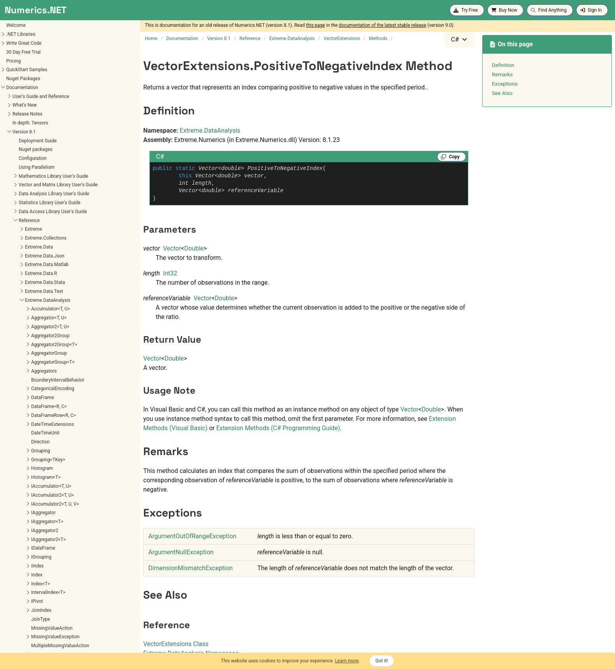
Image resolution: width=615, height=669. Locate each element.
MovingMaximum (38, 233)
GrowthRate (32, 197)
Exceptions (505, 84)
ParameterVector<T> (28, 29)
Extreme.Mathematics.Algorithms (36, 449)
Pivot (12, 38)
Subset (14, 91)
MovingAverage (36, 215)
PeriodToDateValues (41, 286)
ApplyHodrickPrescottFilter (48, 135)
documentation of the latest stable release (382, 25)
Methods (23, 127)
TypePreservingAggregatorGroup (41, 109)
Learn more (347, 661)
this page (315, 25)
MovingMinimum (37, 242)
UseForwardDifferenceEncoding (53, 366)
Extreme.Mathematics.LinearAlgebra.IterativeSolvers (55, 537)
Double (194, 248)
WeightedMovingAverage (46, 410)
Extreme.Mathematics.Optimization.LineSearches (52, 571)
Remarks (502, 74)
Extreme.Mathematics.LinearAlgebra (39, 519)
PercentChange (36, 268)
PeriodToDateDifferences (46, 277)
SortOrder (17, 74)
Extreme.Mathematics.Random (33, 579)
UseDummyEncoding (41, 357)
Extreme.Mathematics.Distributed (36, 493)
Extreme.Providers (20, 597)
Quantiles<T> (33, 321)
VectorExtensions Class (176, 644)
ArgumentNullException (181, 552)
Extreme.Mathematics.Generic (32, 510)
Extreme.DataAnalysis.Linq (29, 422)
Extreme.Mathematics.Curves (31, 475)
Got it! (382, 661)
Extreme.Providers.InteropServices (37, 606)
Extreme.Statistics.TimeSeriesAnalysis (41, 650)
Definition (503, 65)
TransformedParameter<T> (35, 100)
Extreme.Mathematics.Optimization (38, 562)
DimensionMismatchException (190, 568)
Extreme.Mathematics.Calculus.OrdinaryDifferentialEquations (64, 466)
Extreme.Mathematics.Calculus (33, 457)
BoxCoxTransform (38, 144)
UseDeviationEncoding (43, 348)
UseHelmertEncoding (42, 375)
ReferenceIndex (36, 330)
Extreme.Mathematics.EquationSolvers (41, 501)
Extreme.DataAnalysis (210, 130)
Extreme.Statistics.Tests (26, 641)
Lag (24, 206)
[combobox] (459, 39)
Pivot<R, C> (19, 47)
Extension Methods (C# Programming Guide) (278, 428)
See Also (502, 93)
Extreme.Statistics (20, 615)
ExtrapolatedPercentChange (49, 189)
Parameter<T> (22, 20)
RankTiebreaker (23, 56)
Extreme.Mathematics (24, 440)
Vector (172, 248)
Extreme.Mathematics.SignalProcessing (42, 588)
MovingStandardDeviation (46, 251)
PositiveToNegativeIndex (45, 295)
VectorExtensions (25, 118)
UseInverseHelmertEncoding (49, 384)
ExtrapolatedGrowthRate (45, 180)
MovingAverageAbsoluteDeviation (55, 224)
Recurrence (19, 65)
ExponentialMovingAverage (48, 162)
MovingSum (32, 260)
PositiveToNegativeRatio (45, 304)
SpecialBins (19, 82)
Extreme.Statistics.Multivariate (33, 633)
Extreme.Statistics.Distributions (34, 624)
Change (28, 153)
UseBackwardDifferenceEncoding (54, 339)
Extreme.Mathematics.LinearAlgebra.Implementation (56, 528)
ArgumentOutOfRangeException (192, 536)
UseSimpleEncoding (41, 401)
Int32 (170, 273)
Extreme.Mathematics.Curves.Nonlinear (42, 484)
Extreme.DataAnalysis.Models (32, 431)
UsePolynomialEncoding (45, 393)
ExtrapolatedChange (41, 171)
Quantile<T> (32, 313)
